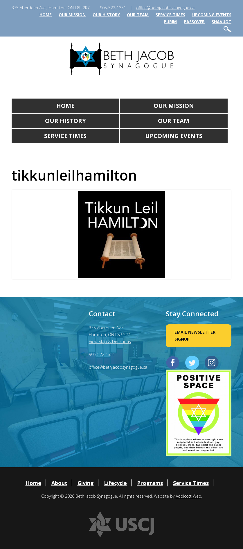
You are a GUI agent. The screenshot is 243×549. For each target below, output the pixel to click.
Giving (86, 482)
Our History (106, 14)
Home (45, 14)
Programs (150, 482)
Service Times (170, 14)
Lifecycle (115, 482)
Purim (170, 21)
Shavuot (221, 21)
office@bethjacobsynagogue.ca (165, 7)
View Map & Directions (110, 341)
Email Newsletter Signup (194, 335)
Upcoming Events (211, 14)
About (59, 482)
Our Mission (72, 14)
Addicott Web (188, 496)
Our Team (138, 14)
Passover (194, 21)
